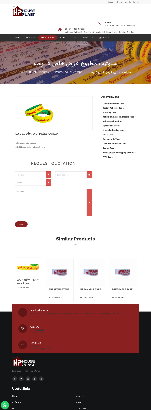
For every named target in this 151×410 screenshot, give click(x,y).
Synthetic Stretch (111, 125)
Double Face (108, 148)
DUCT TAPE (108, 134)
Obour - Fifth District (74, 28)
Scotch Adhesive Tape (113, 108)
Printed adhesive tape (68, 72)
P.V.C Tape (108, 157)
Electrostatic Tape (111, 139)
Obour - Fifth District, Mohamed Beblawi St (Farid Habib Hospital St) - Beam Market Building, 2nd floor (75, 313)
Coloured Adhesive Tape (114, 143)
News (62, 38)
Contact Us (87, 38)
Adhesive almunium (112, 121)
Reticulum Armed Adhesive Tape (118, 117)
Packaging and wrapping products (119, 152)
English (104, 38)
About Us (30, 38)
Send (21, 224)
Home (17, 38)
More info (23, 302)
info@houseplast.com (39, 346)
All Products (47, 38)
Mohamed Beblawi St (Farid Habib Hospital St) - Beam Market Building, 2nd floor (100, 32)
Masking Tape (109, 112)
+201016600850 (128, 25)
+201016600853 (112, 25)
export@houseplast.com (41, 348)
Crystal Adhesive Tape (113, 103)
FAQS (74, 38)
